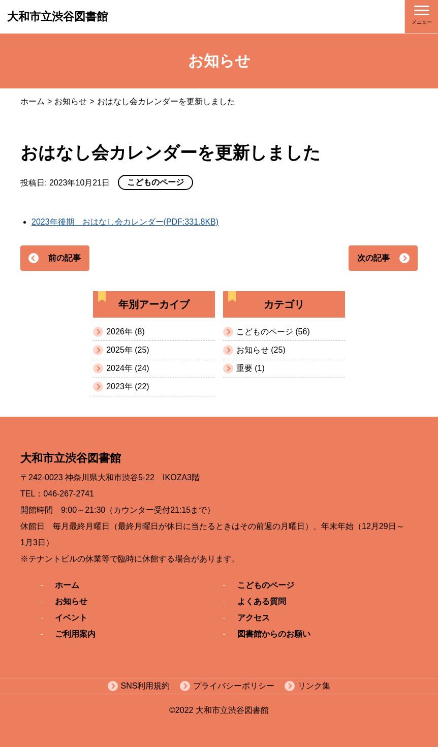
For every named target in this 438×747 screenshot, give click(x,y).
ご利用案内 (75, 634)
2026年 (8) (125, 331)
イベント (71, 617)
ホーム (32, 101)
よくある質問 (261, 601)
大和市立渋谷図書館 (57, 16)
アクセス (253, 617)
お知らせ (70, 101)
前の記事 (64, 258)
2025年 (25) (127, 350)
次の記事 (373, 258)
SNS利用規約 (145, 685)
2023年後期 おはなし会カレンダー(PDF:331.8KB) (125, 221)
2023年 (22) (127, 386)
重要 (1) (250, 368)
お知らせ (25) (261, 350)
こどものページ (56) (273, 331)
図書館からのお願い (273, 634)
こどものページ (265, 585)
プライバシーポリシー (233, 685)
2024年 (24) (127, 368)
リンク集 (314, 685)
